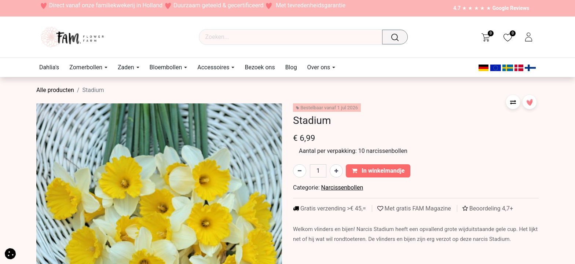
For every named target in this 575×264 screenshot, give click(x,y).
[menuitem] (51, 67)
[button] (513, 102)
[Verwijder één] (299, 170)
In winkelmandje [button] (378, 170)
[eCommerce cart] (485, 37)
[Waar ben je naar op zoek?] (397, 37)
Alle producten (55, 90)
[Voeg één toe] (336, 170)
